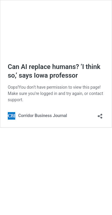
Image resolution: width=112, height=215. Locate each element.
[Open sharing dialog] (100, 114)
